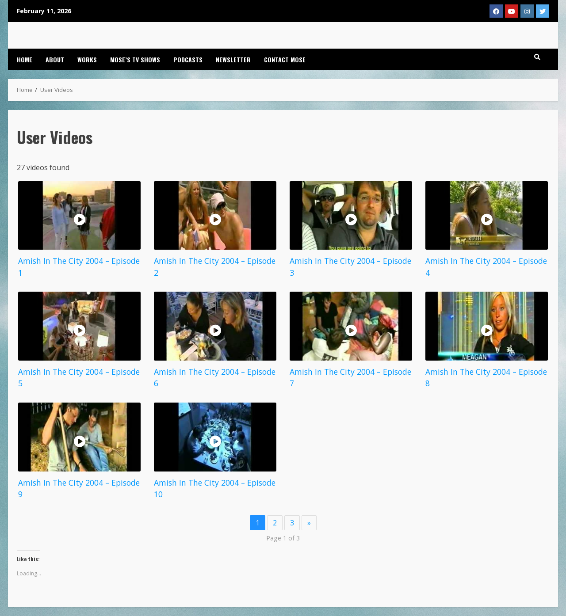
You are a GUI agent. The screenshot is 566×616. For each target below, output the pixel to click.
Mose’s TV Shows (135, 59)
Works (87, 59)
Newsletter (233, 59)
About (55, 59)
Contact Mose (285, 59)
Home (24, 59)
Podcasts (188, 59)
